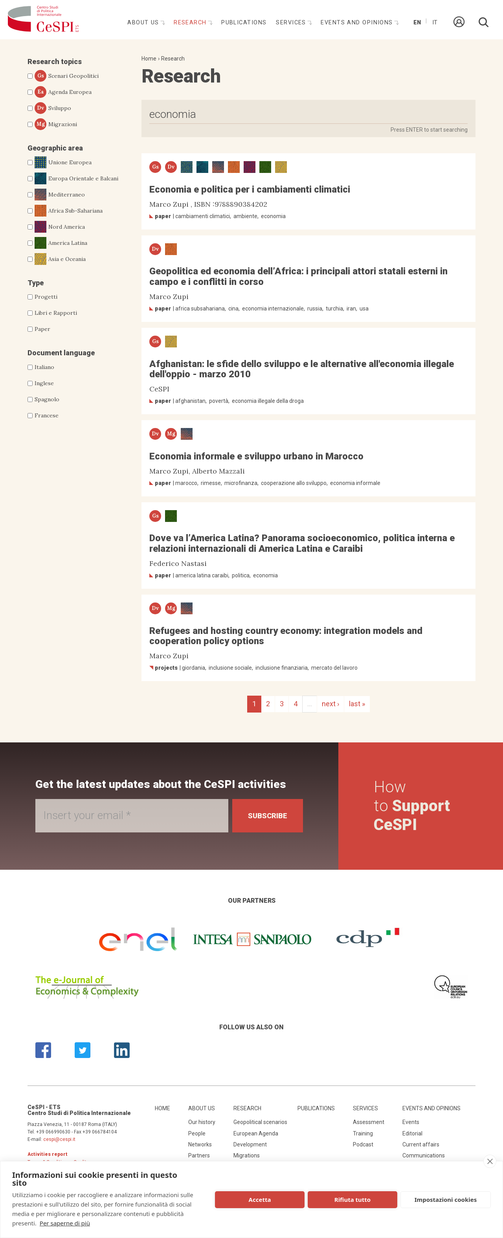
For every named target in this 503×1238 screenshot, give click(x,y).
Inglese (44, 383)
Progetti (46, 296)
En (417, 22)
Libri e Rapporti (56, 312)
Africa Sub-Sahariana (69, 211)
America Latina (61, 243)
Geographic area (55, 148)
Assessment (368, 1122)
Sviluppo (53, 108)
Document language (61, 353)
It (434, 22)
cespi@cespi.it (59, 1139)
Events (410, 1122)
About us (144, 22)
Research (191, 22)
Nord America (60, 227)
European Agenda (255, 1133)
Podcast (363, 1144)
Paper (42, 328)
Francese (47, 415)
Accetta (260, 1199)
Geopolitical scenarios (260, 1122)
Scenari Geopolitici (67, 76)
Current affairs (420, 1144)
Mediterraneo (60, 194)
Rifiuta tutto (352, 1199)
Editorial (412, 1133)
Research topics (55, 61)
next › (330, 704)
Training (363, 1133)
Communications (423, 1155)
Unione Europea (63, 162)
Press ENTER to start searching (429, 130)
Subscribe (267, 816)
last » (357, 704)
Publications (243, 22)
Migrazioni (56, 124)
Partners (199, 1155)
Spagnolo (47, 399)
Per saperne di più (65, 1223)
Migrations (246, 1155)
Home (148, 58)
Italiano (44, 367)
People (197, 1133)
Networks (200, 1144)
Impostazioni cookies (446, 1199)
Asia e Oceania (60, 259)
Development (250, 1144)
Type (36, 283)
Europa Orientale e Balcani (76, 178)
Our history (201, 1122)
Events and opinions (358, 22)
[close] (489, 1161)
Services (292, 22)
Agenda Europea (63, 92)
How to (412, 806)
